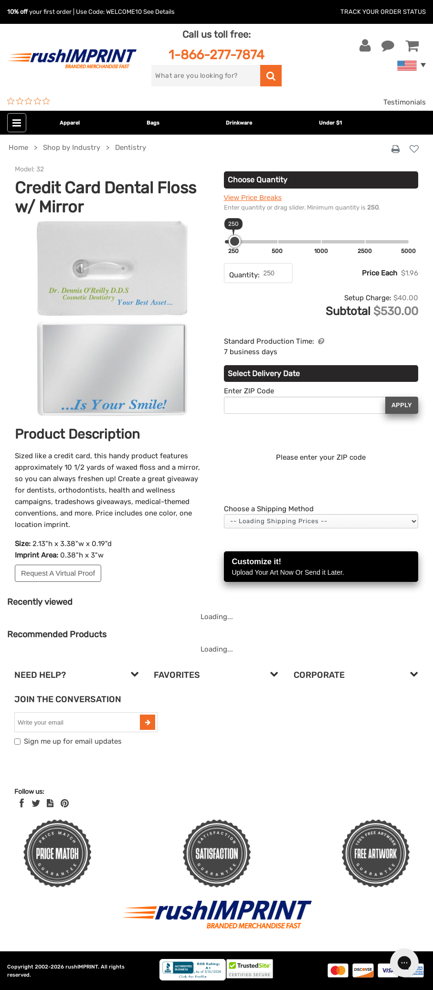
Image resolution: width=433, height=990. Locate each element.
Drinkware (239, 123)
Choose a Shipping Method (269, 509)
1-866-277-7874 (216, 55)
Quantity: (244, 275)
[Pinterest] (65, 803)
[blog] (50, 803)
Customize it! (321, 567)
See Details (159, 11)
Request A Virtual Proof (58, 573)
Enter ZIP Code (249, 391)
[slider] (235, 241)
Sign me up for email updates (73, 741)
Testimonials (404, 102)
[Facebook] (22, 803)
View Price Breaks (253, 197)
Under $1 (330, 123)
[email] (78, 722)
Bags (153, 123)
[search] (205, 75)
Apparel (70, 123)
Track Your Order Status (383, 11)
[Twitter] (36, 803)
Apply (401, 405)
